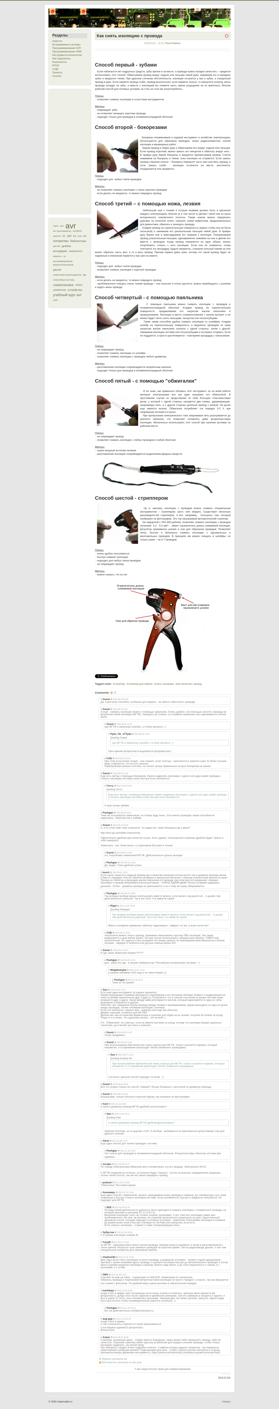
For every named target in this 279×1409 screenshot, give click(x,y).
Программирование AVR (66, 48)
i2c (63, 236)
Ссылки (56, 75)
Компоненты (59, 62)
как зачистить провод (189, 683)
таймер (78, 285)
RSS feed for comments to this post (121, 1362)
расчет (57, 269)
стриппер (119, 683)
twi (84, 236)
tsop (80, 236)
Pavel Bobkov (173, 43)
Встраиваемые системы (66, 44)
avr (70, 225)
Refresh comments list (114, 1358)
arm (62, 226)
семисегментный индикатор (67, 275)
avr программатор (62, 231)
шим (55, 300)
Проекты (57, 72)
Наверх (226, 1401)
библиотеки (78, 241)
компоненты (75, 251)
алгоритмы (61, 241)
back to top (224, 1377)
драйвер (66, 246)
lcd (74, 236)
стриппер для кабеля (140, 683)
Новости (57, 41)
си (84, 274)
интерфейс (60, 251)
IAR (69, 236)
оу (64, 256)
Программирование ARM (67, 51)
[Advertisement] (67, 151)
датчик (56, 246)
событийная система (63, 280)
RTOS (55, 65)
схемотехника (63, 285)
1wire (56, 226)
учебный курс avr (67, 295)
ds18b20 (77, 231)
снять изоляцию (164, 683)
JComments (226, 1374)
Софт (55, 68)
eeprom (57, 236)
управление (59, 290)
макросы (57, 256)
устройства (75, 289)
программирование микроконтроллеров (63, 263)
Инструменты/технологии (67, 55)
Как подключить (61, 58)
